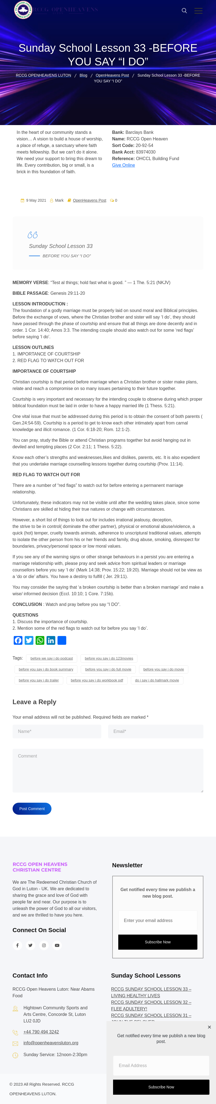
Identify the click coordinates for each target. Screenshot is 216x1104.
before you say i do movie (163, 669)
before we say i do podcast (51, 658)
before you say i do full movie (108, 669)
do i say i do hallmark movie (157, 680)
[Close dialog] (209, 1028)
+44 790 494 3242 (41, 1032)
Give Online (123, 165)
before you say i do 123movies (109, 658)
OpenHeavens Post (89, 200)
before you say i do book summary (46, 669)
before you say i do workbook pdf (97, 680)
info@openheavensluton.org (51, 1043)
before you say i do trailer (39, 680)
